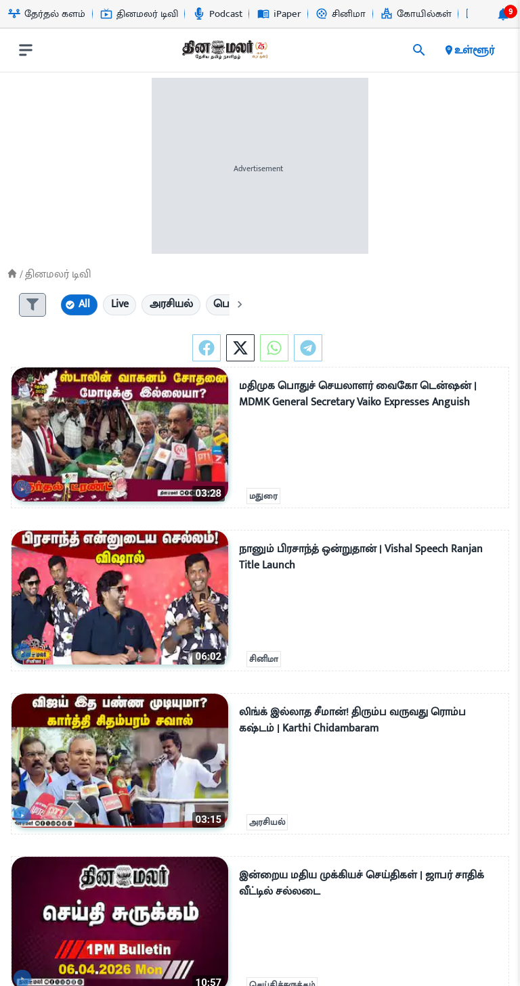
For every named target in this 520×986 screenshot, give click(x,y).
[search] (419, 50)
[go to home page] (224, 53)
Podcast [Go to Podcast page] (217, 13)
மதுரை (263, 496)
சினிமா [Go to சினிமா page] (341, 13)
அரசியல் (267, 822)
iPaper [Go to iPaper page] (279, 13)
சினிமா (263, 659)
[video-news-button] (27, 486)
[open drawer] (25, 50)
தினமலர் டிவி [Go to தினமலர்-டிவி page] (139, 13)
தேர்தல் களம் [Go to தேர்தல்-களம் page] (46, 13)
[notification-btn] (503, 14)
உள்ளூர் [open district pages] (469, 50)
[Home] (12, 274)
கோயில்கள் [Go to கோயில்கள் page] (416, 13)
